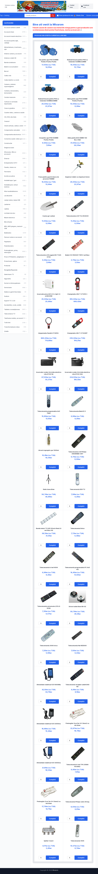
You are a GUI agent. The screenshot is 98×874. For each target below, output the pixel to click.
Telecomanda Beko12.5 (77, 411)
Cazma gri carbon (48, 216)
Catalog (6, 15)
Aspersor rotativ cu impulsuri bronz (77, 177)
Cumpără (52, 76)
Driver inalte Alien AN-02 (77, 606)
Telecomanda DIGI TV (77, 489)
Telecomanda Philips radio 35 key (77, 802)
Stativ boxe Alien (48, 489)
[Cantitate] (41, 76)
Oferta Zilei (79, 15)
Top (1, 15)
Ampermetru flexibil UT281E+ (48, 333)
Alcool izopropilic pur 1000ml (48, 450)
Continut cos (85, 6)
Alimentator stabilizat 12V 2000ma (49, 723)
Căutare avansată (92, 15)
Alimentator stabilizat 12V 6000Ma (49, 684)
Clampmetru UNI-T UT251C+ (77, 294)
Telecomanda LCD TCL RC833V (77, 216)
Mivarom (55, 870)
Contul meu (70, 6)
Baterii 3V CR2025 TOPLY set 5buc (77, 255)
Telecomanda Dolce (77, 528)
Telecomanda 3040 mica (48, 645)
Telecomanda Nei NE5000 (77, 645)
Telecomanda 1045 (77, 841)
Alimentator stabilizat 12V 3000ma (49, 763)
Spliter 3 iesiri (48, 841)
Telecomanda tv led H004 (49, 567)
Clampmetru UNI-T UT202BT (77, 333)
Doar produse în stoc (65, 15)
